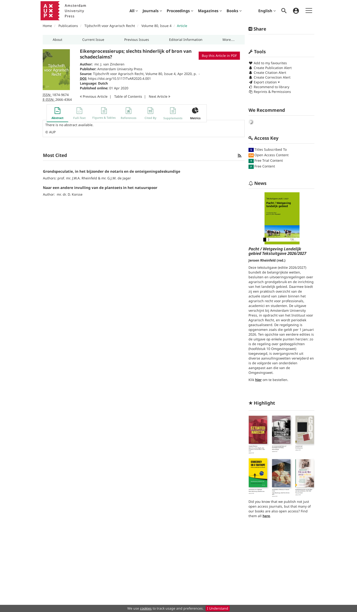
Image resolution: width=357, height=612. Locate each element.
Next (159, 96)
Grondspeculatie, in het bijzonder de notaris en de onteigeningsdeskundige (111, 171)
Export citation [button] (264, 82)
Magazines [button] (210, 10)
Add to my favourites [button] (267, 63)
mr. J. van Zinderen (109, 64)
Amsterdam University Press (119, 69)
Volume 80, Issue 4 (156, 25)
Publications (68, 25)
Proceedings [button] (180, 10)
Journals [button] (152, 10)
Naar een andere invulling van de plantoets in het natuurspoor (100, 187)
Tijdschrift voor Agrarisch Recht (109, 25)
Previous (94, 96)
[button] (57, 39)
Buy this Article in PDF (219, 55)
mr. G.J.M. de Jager (116, 178)
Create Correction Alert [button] (269, 77)
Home (47, 25)
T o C (128, 96)
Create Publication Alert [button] (270, 67)
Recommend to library (268, 87)
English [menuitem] (267, 10)
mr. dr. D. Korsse (70, 194)
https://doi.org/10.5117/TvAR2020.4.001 (119, 78)
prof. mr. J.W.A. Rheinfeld (77, 178)
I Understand (217, 608)
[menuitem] (133, 10)
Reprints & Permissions (269, 91)
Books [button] (234, 10)
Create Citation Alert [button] (267, 72)
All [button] (133, 10)
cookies (146, 608)
